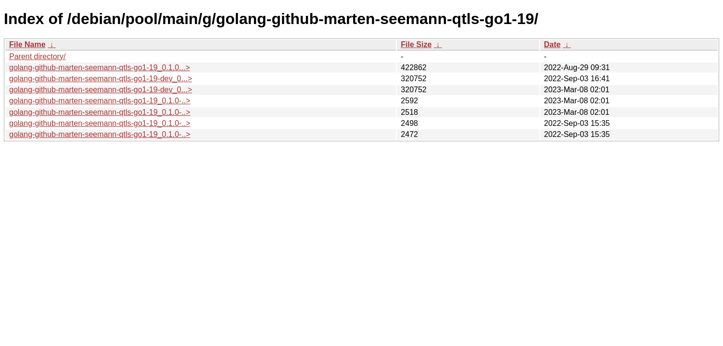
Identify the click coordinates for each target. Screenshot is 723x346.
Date (552, 44)
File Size (416, 44)
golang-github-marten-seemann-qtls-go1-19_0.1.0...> (99, 67)
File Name (27, 44)
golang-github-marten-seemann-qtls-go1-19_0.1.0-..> (99, 101)
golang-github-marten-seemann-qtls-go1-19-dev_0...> (100, 78)
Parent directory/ (37, 56)
